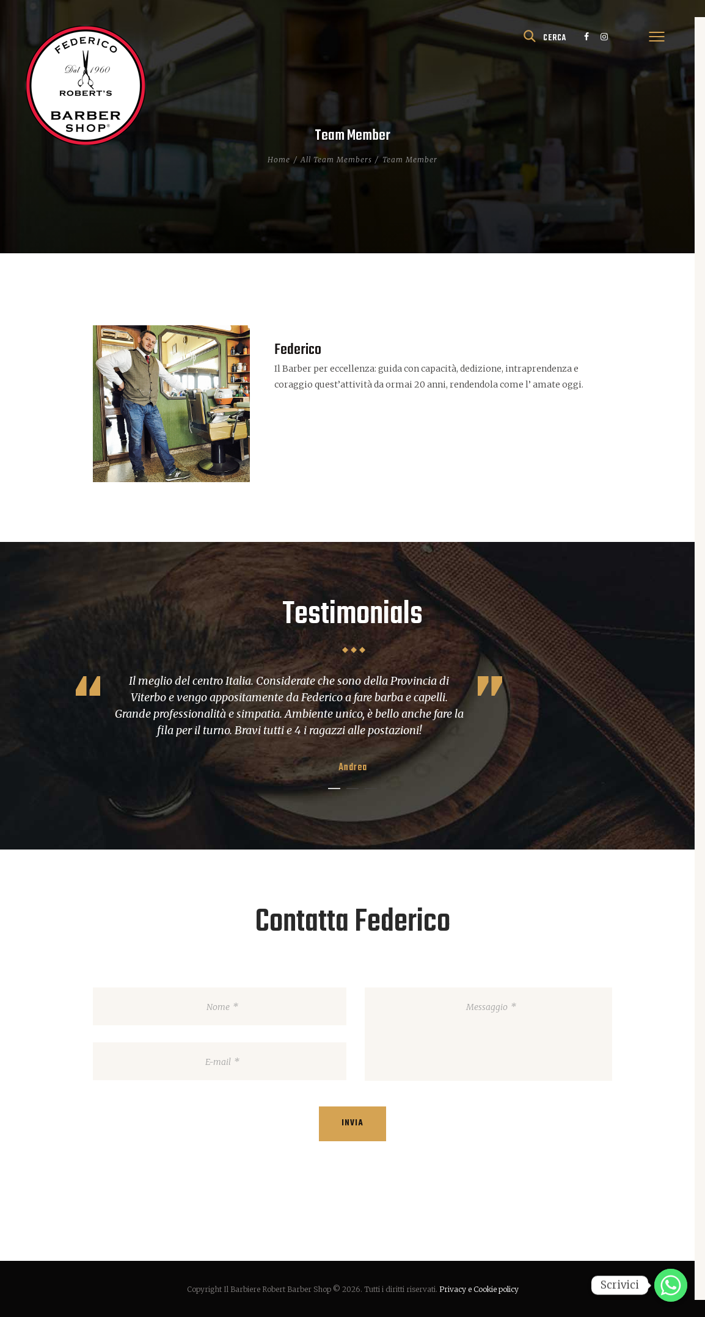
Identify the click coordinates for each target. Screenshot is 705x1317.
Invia (352, 1123)
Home (279, 159)
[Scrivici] (670, 1285)
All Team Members (336, 159)
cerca (554, 38)
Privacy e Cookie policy (479, 1289)
